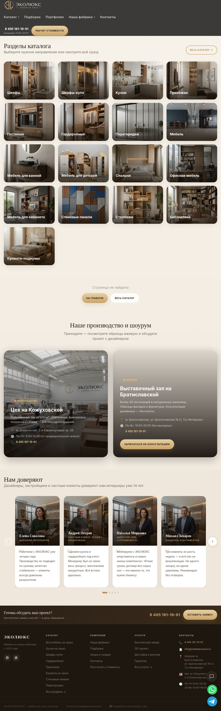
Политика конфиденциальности (83, 706)
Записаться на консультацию (147, 444)
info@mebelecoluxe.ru (197, 648)
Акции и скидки (100, 654)
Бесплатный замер (147, 642)
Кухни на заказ (55, 648)
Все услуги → (143, 667)
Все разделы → (56, 691)
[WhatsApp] (16, 657)
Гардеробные (54, 661)
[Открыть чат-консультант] (211, 676)
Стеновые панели (57, 679)
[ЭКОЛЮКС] (36, 5)
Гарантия (141, 661)
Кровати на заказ (57, 673)
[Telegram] (7, 657)
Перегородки (54, 685)
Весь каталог (125, 298)
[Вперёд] (212, 541)
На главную (95, 298)
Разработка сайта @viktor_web (128, 706)
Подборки (32, 17)
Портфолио (55, 17)
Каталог (11, 17)
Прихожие (52, 667)
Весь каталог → (201, 49)
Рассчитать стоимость (105, 667)
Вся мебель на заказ (59, 642)
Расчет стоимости (50, 30)
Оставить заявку (200, 614)
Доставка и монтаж (147, 654)
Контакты (108, 17)
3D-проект (142, 648)
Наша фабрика (82, 17)
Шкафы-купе (54, 654)
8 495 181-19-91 (16, 29)
